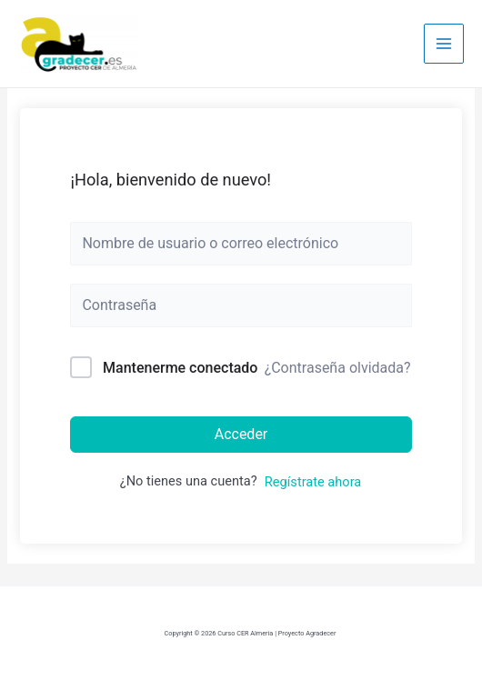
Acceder (241, 434)
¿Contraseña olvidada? (338, 367)
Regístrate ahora (313, 482)
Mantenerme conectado (180, 367)
